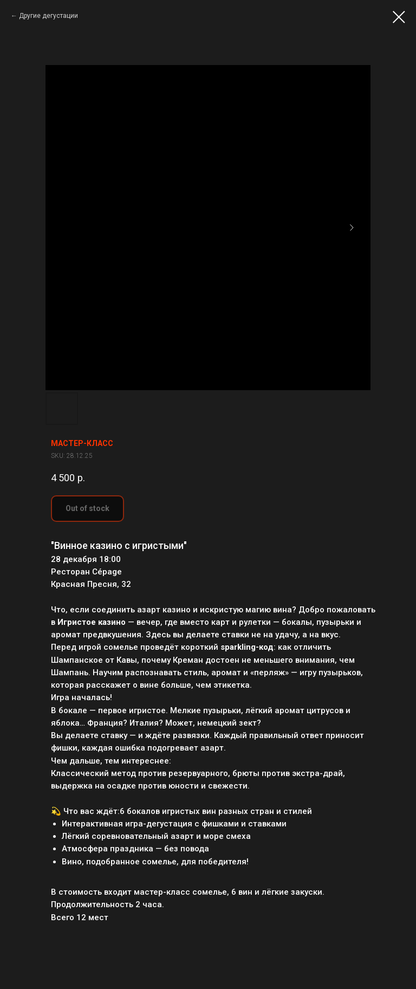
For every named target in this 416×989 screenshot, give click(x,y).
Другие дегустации (48, 16)
